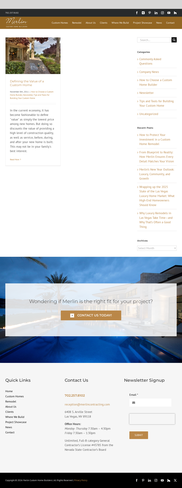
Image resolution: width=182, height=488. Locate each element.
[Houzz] (168, 480)
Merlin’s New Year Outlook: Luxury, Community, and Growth (156, 174)
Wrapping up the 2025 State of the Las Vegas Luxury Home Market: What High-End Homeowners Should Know (157, 196)
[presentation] (152, 419)
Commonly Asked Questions (150, 61)
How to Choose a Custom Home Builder (155, 82)
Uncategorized (148, 114)
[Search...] (154, 39)
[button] (91, 315)
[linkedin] (149, 480)
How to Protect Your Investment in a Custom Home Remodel (154, 139)
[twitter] (175, 480)
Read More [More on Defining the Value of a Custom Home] (14, 159)
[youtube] (162, 480)
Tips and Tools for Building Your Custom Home (156, 103)
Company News (149, 72)
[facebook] (136, 480)
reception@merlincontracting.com (87, 404)
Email (133, 394)
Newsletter (28, 95)
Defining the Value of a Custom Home (27, 83)
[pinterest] (143, 480)
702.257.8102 (12, 12)
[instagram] (155, 480)
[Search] (174, 39)
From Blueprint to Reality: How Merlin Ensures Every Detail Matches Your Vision (156, 156)
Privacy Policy (80, 480)
